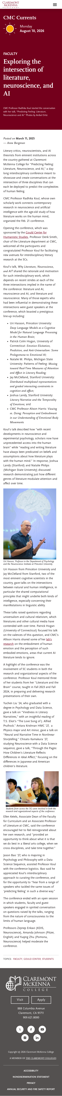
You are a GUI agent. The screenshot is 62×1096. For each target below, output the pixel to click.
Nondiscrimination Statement (31, 1077)
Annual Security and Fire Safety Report (31, 1089)
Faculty (17, 959)
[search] (47, 4)
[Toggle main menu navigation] (55, 4)
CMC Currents (19, 18)
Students (48, 959)
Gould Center (32, 959)
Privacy (31, 1083)
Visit (20, 1000)
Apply (41, 1000)
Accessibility (31, 1071)
